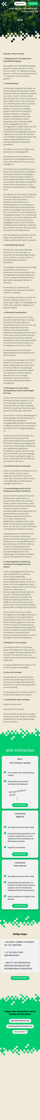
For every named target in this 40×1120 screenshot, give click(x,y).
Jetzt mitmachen (20, 805)
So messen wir (15, 9)
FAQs (31, 12)
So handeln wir (30, 9)
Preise (25, 12)
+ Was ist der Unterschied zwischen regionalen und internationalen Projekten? (18, 966)
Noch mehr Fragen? (20, 978)
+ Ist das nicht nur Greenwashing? (13, 954)
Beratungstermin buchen (20, 1021)
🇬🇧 (36, 11)
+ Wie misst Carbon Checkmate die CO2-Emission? (19, 943)
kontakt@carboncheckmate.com (20, 1026)
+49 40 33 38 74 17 (20, 1032)
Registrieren (20, 3)
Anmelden (33, 3)
